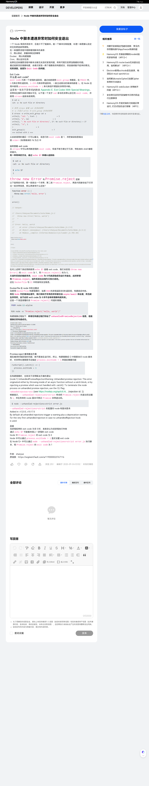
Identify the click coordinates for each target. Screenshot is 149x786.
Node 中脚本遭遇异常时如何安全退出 (41, 16)
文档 (122, 7)
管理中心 (131, 7)
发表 (84, 633)
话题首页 (16, 16)
